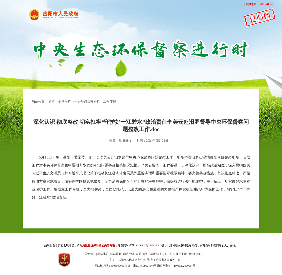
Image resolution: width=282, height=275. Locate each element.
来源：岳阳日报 (120, 140)
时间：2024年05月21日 (152, 140)
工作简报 (109, 101)
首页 (52, 101)
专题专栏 (64, 101)
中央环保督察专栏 (87, 101)
